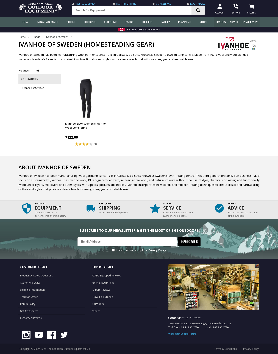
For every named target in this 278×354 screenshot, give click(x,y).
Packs (129, 22)
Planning (184, 22)
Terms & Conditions (225, 348)
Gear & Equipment (103, 282)
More (203, 22)
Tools (70, 22)
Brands (221, 22)
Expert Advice (197, 3)
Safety (165, 22)
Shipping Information (32, 289)
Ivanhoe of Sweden (57, 37)
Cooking (90, 22)
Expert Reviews (101, 289)
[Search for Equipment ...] (134, 10)
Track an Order (29, 296)
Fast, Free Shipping (126, 3)
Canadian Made (47, 22)
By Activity (250, 22)
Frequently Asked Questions (36, 275)
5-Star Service (163, 3)
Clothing (110, 22)
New (25, 22)
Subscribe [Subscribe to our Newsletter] (189, 241)
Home (22, 37)
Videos (96, 310)
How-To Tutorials (102, 296)
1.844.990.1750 (190, 327)
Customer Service (30, 282)
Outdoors (98, 304)
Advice (234, 22)
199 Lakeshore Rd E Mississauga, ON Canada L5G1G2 (199, 323)
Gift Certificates (29, 310)
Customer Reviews (31, 318)
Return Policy (27, 304)
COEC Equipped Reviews (106, 275)
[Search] (198, 10)
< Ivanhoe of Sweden (32, 87)
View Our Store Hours (182, 333)
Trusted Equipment (86, 3)
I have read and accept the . (141, 250)
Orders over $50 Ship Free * (143, 29)
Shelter (147, 22)
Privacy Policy (157, 250)
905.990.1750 (221, 327)
